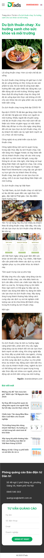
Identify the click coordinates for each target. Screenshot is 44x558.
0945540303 (32, 5)
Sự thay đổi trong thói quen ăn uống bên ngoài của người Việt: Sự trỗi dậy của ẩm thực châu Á (15, 405)
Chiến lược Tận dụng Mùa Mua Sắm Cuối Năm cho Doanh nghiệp (15, 416)
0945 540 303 (14, 492)
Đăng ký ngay (22, 539)
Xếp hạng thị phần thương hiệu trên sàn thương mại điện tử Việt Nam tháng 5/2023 (15, 440)
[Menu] (3, 5)
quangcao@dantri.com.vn (19, 498)
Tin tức (14, 15)
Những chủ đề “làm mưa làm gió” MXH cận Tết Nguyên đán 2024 (15, 394)
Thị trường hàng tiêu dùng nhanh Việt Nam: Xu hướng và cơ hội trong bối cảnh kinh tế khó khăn (14, 429)
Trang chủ (6, 15)
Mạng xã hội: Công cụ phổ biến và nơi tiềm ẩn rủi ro (15, 451)
